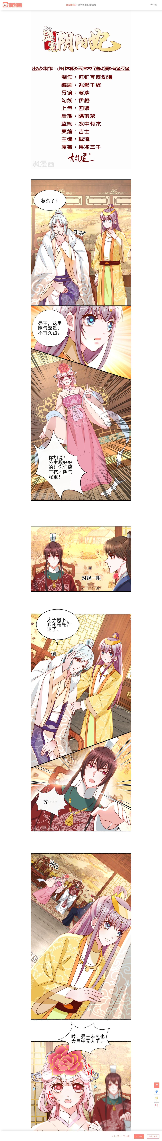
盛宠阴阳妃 (70, 5)
